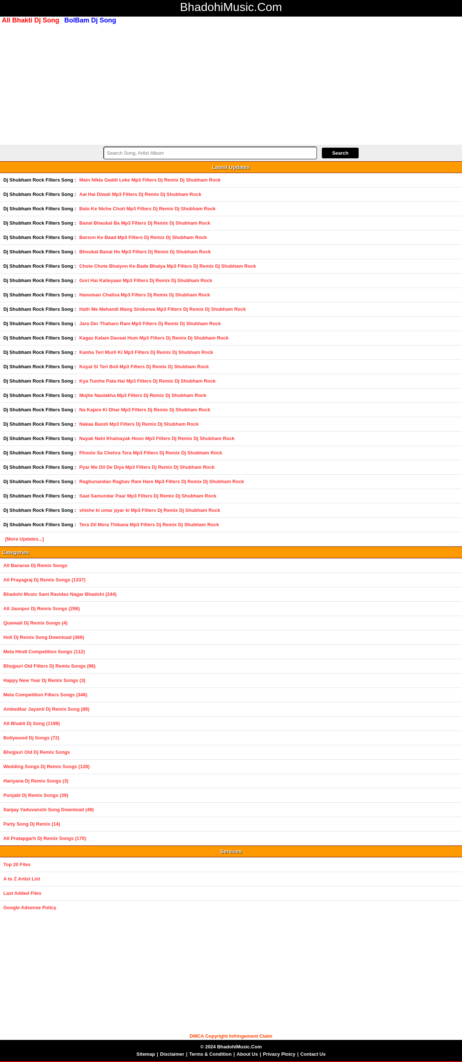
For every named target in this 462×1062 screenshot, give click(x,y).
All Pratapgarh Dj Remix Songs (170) (44, 838)
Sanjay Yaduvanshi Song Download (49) (48, 809)
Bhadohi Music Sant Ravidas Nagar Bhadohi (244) (60, 594)
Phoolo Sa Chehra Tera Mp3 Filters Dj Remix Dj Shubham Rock (150, 453)
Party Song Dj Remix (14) (31, 824)
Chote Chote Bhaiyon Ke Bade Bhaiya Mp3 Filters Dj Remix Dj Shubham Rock (167, 266)
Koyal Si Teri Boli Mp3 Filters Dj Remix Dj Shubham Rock (144, 366)
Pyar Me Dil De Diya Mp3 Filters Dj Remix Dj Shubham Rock (147, 467)
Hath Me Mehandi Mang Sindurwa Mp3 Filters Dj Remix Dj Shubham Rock (162, 309)
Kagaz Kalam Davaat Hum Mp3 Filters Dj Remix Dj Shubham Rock (154, 338)
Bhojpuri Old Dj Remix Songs (36, 752)
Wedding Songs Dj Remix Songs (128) (46, 766)
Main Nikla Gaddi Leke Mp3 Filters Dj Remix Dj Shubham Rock (150, 180)
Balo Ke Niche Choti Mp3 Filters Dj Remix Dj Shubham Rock (147, 208)
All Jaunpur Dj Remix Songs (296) (41, 608)
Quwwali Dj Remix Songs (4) (35, 623)
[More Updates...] (24, 539)
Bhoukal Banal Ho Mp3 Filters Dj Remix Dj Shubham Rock (145, 251)
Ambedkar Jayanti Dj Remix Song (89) (46, 709)
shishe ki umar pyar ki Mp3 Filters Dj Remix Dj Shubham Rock (149, 510)
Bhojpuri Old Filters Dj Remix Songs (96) (49, 666)
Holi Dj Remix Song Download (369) (43, 637)
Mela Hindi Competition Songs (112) (44, 651)
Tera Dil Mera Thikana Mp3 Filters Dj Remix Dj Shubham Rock (149, 524)
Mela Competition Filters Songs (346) (45, 694)
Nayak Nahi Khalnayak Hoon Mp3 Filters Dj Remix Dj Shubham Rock (157, 438)
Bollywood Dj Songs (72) (31, 738)
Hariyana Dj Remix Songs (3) (35, 781)
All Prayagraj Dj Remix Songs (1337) (44, 580)
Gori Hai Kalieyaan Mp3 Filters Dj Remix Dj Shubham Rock (145, 280)
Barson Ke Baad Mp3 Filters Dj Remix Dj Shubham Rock (143, 237)
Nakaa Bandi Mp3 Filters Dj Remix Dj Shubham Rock (139, 424)
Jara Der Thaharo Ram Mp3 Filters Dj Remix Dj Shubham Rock (150, 323)
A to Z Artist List (21, 879)
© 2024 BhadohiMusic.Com (231, 1046)
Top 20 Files (17, 864)
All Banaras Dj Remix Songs (35, 565)
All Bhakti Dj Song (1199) (31, 723)
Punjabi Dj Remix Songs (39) (35, 795)
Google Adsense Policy (29, 907)
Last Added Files (22, 893)
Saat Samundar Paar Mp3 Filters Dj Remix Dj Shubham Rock (148, 496)
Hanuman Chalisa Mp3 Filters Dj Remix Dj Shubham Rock (144, 295)
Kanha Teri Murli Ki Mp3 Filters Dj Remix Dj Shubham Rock (146, 352)
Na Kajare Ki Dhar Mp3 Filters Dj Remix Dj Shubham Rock (144, 409)
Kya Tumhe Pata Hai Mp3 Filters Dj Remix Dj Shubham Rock (147, 381)
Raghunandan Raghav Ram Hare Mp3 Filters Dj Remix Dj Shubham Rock (161, 481)
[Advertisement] (231, 83)
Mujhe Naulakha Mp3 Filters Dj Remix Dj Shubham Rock (142, 395)
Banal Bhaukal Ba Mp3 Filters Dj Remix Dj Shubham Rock (144, 223)
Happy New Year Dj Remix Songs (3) (44, 680)
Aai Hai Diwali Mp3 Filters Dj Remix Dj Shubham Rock (140, 194)
